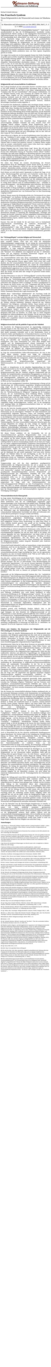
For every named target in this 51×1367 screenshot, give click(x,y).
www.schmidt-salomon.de (29, 26)
